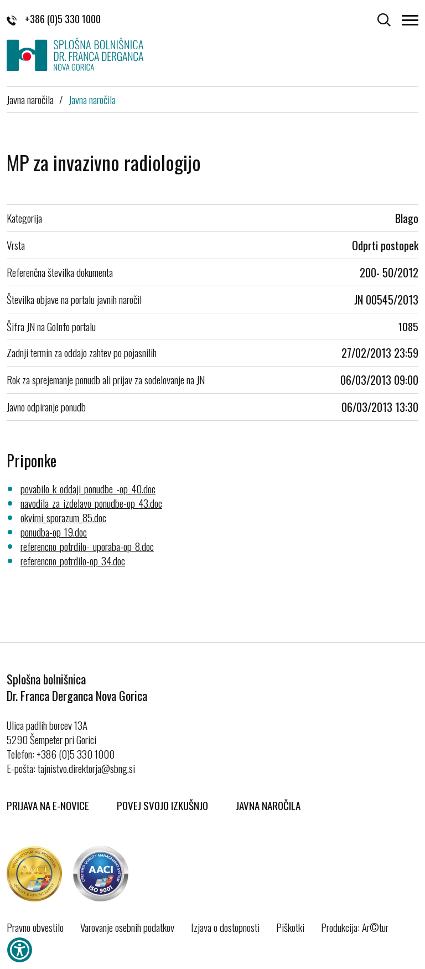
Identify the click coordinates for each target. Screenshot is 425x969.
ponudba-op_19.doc (53, 531)
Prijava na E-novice (48, 805)
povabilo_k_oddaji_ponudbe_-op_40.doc (88, 488)
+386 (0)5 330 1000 (54, 19)
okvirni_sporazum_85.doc (63, 517)
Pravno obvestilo (35, 927)
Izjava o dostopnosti (225, 927)
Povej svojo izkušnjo (162, 805)
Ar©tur (375, 927)
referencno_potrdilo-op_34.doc (72, 560)
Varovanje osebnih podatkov (127, 927)
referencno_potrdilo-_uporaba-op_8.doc (87, 546)
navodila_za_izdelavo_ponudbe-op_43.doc (91, 503)
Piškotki (290, 927)
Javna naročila (30, 99)
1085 (408, 326)
